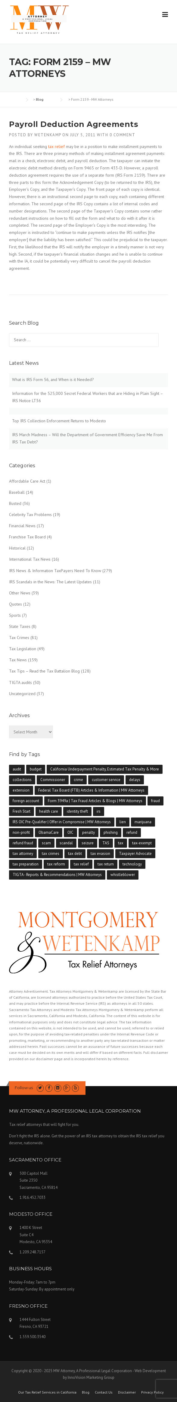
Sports (15, 615)
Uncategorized (22, 693)
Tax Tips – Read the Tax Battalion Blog (44, 671)
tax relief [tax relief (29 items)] (81, 864)
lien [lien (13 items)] (123, 821)
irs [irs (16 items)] (99, 811)
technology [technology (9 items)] (132, 864)
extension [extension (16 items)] (21, 790)
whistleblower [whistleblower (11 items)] (122, 874)
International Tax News (30, 559)
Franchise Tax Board (27, 537)
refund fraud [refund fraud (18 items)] (23, 843)
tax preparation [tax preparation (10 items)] (26, 864)
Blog (85, 1392)
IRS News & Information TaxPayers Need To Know (55, 570)
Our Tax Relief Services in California (47, 1392)
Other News (19, 593)
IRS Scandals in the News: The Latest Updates (50, 581)
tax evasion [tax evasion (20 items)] (100, 853)
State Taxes (19, 626)
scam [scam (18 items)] (46, 843)
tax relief (56, 146)
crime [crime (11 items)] (78, 779)
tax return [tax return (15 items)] (106, 864)
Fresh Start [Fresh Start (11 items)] (21, 811)
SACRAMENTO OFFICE (35, 1160)
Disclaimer (127, 1392)
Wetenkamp (47, 134)
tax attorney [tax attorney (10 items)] (23, 853)
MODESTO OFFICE (30, 1214)
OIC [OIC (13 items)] (70, 832)
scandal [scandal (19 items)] (66, 843)
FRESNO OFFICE (28, 1306)
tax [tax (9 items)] (120, 843)
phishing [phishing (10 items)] (111, 832)
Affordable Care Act (27, 481)
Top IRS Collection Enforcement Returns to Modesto (59, 421)
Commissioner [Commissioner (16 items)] (52, 779)
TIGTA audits (20, 682)
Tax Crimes (19, 637)
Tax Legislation (22, 648)
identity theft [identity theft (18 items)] (77, 811)
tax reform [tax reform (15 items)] (56, 864)
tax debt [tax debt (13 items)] (75, 853)
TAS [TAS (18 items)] (105, 843)
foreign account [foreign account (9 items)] (26, 800)
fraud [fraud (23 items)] (155, 800)
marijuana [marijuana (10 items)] (143, 821)
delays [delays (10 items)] (134, 779)
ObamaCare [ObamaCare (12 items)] (49, 832)
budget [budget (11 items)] (36, 769)
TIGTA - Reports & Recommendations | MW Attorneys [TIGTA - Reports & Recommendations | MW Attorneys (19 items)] (57, 874)
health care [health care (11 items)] (48, 811)
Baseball (17, 492)
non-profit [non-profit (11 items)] (21, 832)
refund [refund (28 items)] (131, 832)
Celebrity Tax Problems (30, 514)
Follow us (24, 1087)
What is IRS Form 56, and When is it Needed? (53, 379)
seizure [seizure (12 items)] (88, 843)
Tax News (18, 660)
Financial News (22, 525)
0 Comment (122, 134)
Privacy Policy (152, 1392)
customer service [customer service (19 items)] (106, 779)
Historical (17, 548)
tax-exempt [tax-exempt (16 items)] (142, 843)
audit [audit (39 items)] (17, 769)
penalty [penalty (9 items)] (88, 832)
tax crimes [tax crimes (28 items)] (50, 853)
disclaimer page (49, 1059)
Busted (15, 503)
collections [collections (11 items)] (22, 779)
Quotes (15, 604)
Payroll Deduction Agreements (73, 124)
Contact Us (104, 1392)
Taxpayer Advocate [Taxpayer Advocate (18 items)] (135, 853)
